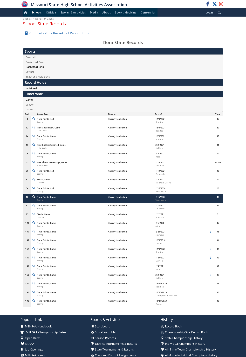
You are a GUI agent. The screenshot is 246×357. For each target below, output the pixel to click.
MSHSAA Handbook (38, 326)
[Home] (26, 12)
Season (30, 104)
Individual (31, 88)
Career (30, 109)
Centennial (148, 12)
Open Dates (32, 338)
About (106, 12)
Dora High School (44, 18)
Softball (30, 71)
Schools (37, 12)
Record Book (173, 326)
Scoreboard (103, 326)
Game (29, 99)
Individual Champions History (185, 343)
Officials (51, 12)
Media (94, 12)
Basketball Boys (35, 62)
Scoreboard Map (106, 332)
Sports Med (125, 12)
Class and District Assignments (115, 355)
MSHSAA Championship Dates (43, 332)
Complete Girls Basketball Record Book (59, 33)
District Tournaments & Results (116, 343)
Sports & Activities (73, 12)
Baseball (31, 57)
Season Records (105, 338)
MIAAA (29, 343)
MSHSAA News (35, 355)
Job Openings (34, 349)
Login (209, 12)
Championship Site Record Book (186, 332)
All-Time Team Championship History (190, 349)
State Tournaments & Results (114, 349)
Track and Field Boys (38, 76)
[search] (220, 13)
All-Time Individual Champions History (191, 355)
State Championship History (183, 338)
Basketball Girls (35, 66)
